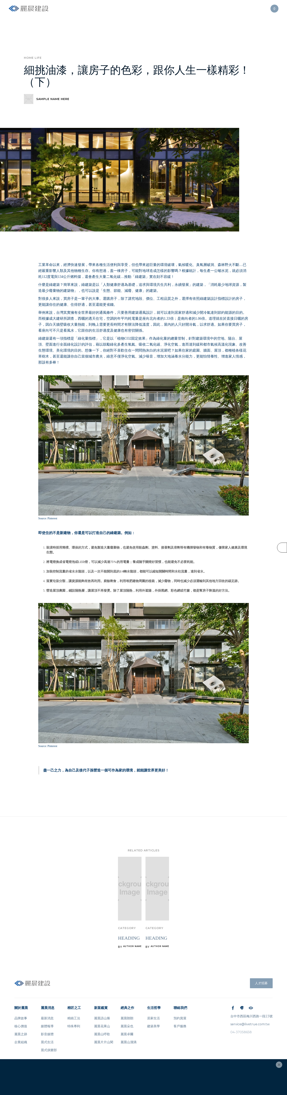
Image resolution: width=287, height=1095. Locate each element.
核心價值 (20, 1026)
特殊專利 (73, 1026)
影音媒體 (47, 1034)
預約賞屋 (180, 1018)
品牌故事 (20, 1018)
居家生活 (153, 1018)
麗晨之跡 (20, 1034)
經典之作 (127, 1008)
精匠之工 (74, 1008)
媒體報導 (47, 1026)
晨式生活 (47, 1042)
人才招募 (261, 983)
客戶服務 (180, 1026)
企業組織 (20, 1042)
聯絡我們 (180, 1008)
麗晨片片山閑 (103, 1042)
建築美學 (153, 1026)
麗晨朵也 (127, 1026)
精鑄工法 (73, 1018)
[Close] (279, 1065)
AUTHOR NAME (132, 946)
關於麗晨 (21, 1008)
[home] (28, 8)
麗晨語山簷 (102, 1018)
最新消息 (47, 1018)
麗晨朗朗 (127, 1018)
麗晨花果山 (102, 1026)
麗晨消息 (47, 1008)
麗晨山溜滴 (129, 1042)
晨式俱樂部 (49, 1050)
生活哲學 (154, 1008)
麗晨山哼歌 (102, 1034)
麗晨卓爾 (127, 1034)
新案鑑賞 (101, 1008)
